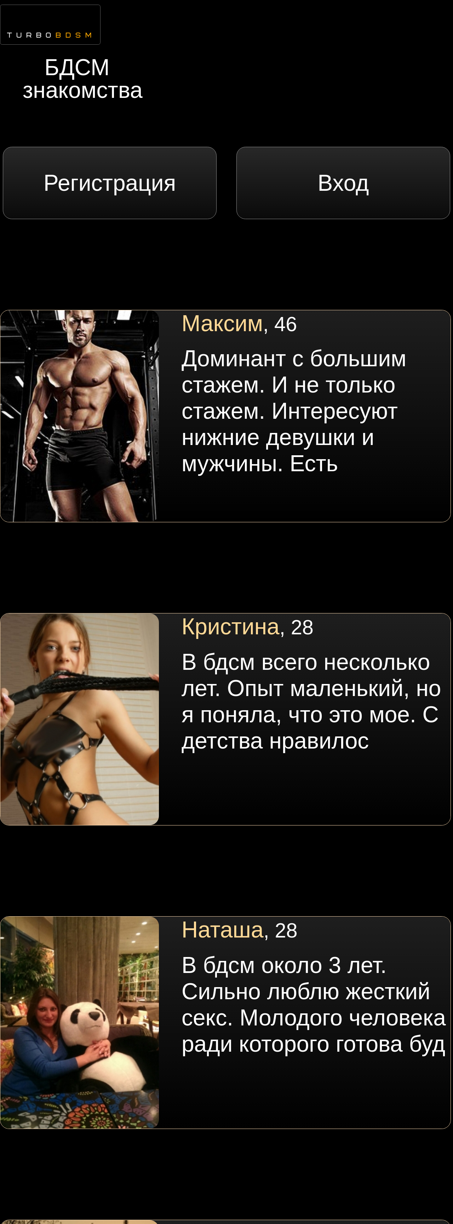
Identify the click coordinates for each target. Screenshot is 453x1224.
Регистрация (110, 183)
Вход (343, 183)
